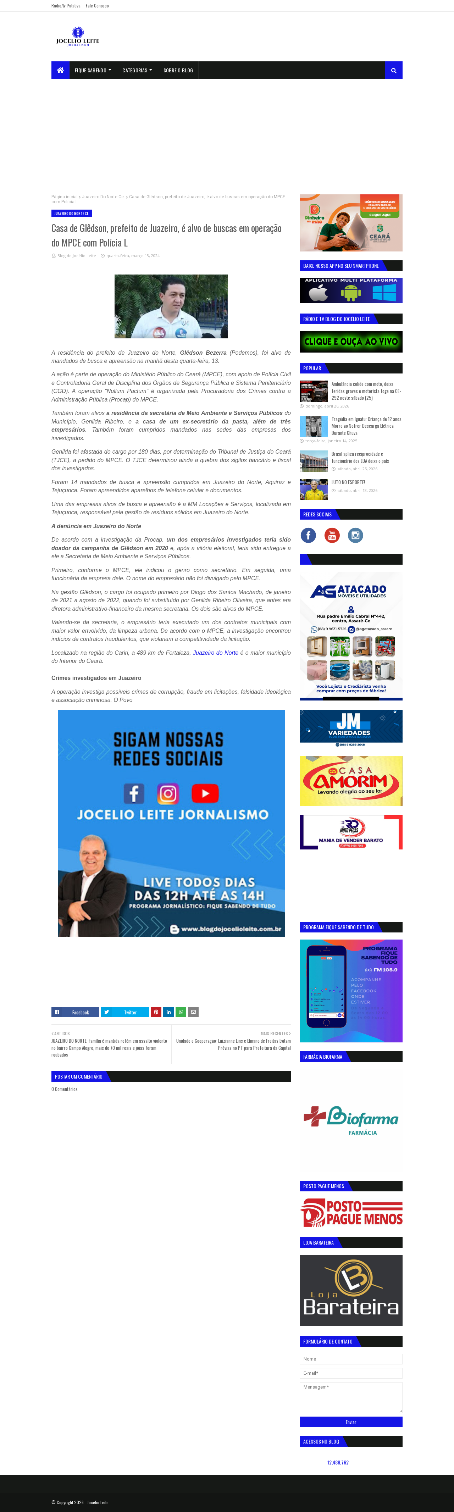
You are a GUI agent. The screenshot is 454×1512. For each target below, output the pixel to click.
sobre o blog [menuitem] (178, 70)
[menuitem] (60, 70)
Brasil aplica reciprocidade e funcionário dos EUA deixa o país (360, 457)
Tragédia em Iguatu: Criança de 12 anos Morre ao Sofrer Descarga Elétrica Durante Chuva (367, 425)
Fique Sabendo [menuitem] (90, 70)
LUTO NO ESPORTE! (348, 482)
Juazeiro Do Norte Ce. (103, 196)
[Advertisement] (227, 132)
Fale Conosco (97, 5)
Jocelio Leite (98, 1502)
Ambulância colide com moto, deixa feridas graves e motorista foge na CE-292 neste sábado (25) (366, 390)
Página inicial (64, 196)
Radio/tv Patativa (66, 5)
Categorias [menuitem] (134, 70)
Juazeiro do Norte (215, 653)
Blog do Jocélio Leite (76, 255)
